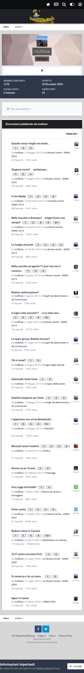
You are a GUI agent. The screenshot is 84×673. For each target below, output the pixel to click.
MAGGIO (49, 428)
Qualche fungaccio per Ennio (28, 397)
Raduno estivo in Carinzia (25, 531)
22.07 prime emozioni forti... (27, 554)
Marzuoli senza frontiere (25, 446)
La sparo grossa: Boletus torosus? (30, 338)
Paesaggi (51, 473)
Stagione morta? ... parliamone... (29, 169)
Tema (52, 636)
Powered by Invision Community (42, 642)
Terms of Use (43, 668)
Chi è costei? (18, 360)
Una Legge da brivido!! (24, 487)
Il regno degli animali (53, 365)
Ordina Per (72, 134)
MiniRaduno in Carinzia (55, 540)
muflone (19, 152)
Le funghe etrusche (22, 244)
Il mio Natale (18, 196)
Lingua (42, 636)
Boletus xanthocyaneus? (25, 292)
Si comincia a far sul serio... (27, 576)
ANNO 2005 (49, 601)
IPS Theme (17, 636)
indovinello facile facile (24, 379)
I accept (75, 666)
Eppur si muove (20, 598)
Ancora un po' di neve (23, 468)
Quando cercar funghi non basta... (30, 143)
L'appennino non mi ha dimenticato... (32, 419)
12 (47, 535)
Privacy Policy (65, 636)
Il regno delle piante (55, 383)
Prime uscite (18, 509)
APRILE (47, 450)
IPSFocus (30, 636)
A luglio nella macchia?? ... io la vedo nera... (36, 313)
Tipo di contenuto (18, 109)
